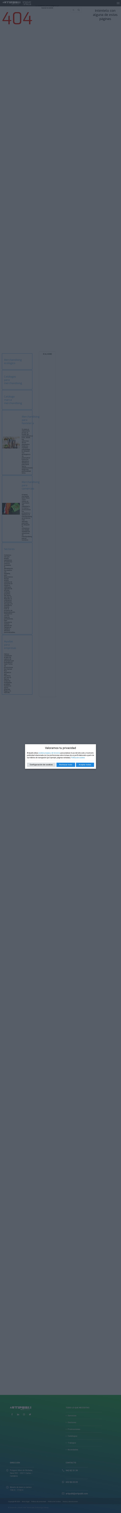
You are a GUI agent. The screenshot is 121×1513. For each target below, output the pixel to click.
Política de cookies (78, 758)
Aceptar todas (85, 765)
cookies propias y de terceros (49, 753)
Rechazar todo (65, 765)
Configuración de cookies (41, 765)
